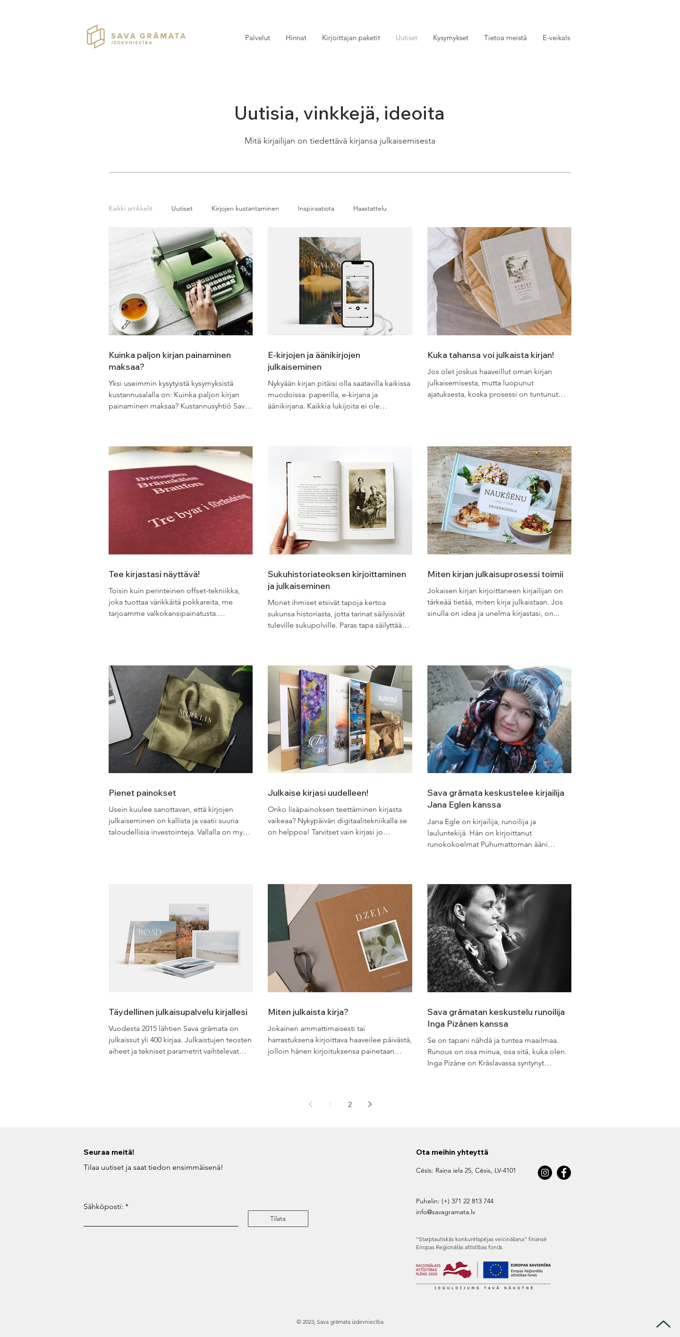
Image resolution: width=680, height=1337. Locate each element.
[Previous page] (310, 1104)
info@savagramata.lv (445, 1212)
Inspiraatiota (316, 208)
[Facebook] (564, 1173)
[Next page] (369, 1104)
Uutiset (182, 208)
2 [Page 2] (350, 1104)
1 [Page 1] (330, 1104)
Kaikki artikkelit (131, 208)
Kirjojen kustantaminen (245, 208)
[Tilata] (278, 1218)
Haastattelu (370, 208)
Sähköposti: (103, 1206)
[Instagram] (545, 1173)
